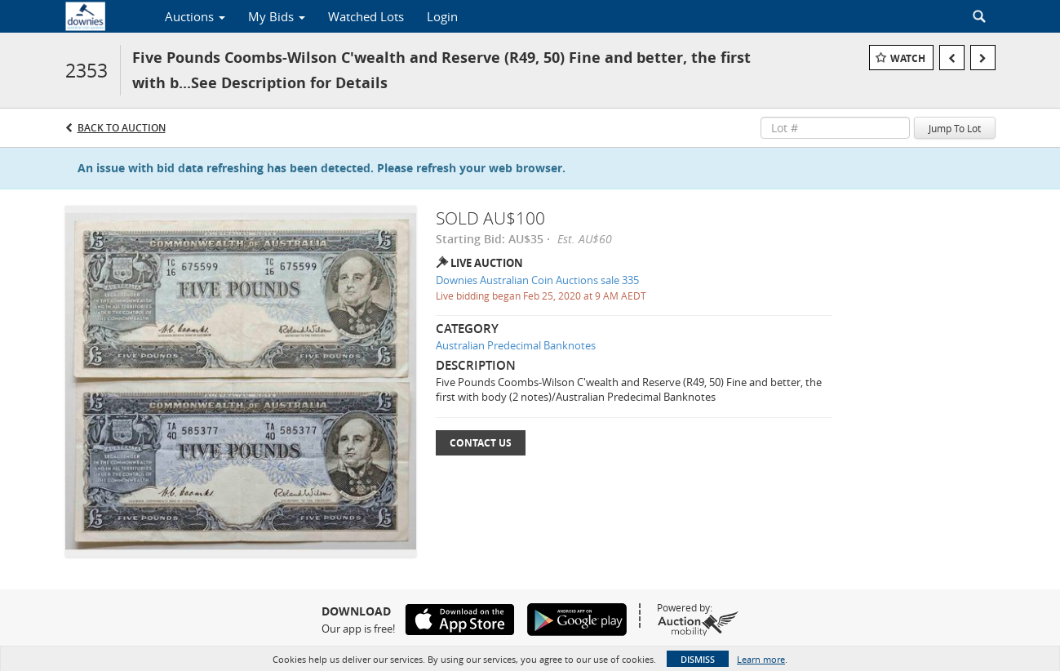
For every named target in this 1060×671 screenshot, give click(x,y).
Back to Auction (122, 128)
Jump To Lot (955, 128)
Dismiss (698, 659)
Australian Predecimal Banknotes (516, 345)
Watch (907, 58)
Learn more (761, 659)
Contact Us (481, 443)
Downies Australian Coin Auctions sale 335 (537, 280)
